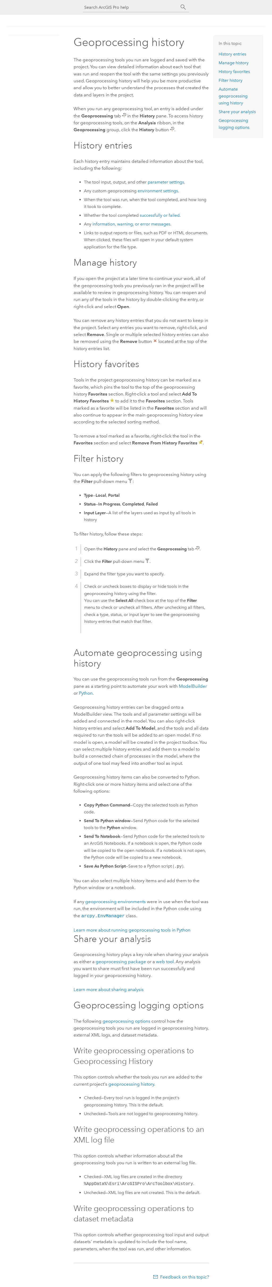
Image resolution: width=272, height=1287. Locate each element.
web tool (165, 961)
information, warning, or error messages (131, 224)
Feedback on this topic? (184, 1276)
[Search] (183, 7)
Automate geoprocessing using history (233, 96)
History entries (232, 54)
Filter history (231, 80)
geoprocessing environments (115, 901)
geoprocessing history (131, 1083)
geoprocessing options (126, 1020)
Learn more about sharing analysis (109, 989)
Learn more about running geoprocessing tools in (132, 929)
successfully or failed (160, 215)
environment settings (158, 190)
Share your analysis (237, 111)
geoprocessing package (121, 961)
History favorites (234, 71)
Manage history (234, 62)
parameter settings (166, 182)
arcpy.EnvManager (103, 915)
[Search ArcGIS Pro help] (130, 7)
